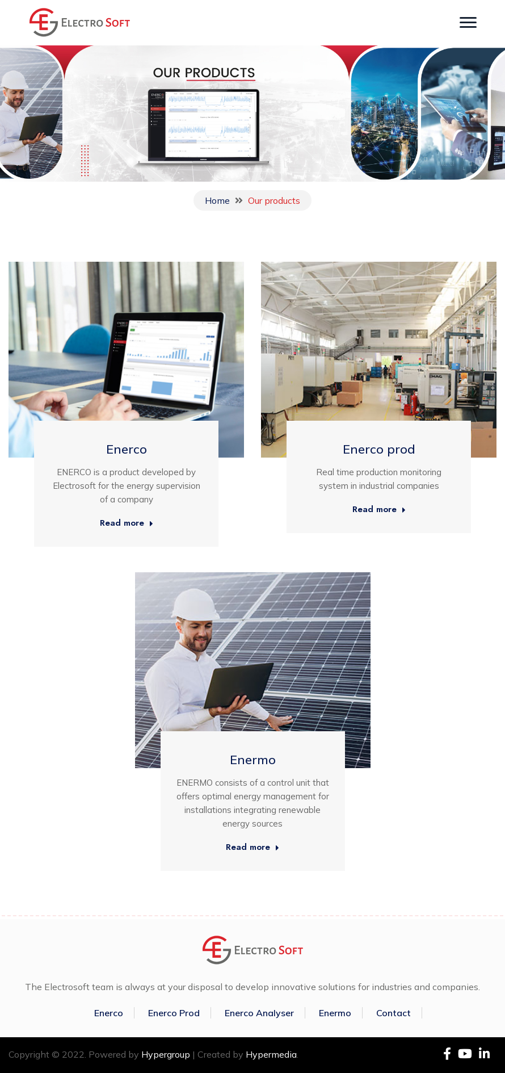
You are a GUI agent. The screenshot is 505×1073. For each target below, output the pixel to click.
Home (217, 200)
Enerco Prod (174, 1012)
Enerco (126, 449)
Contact (393, 1012)
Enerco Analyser (259, 1012)
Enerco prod (379, 449)
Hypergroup (165, 1054)
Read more (126, 523)
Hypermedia (271, 1054)
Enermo (253, 760)
